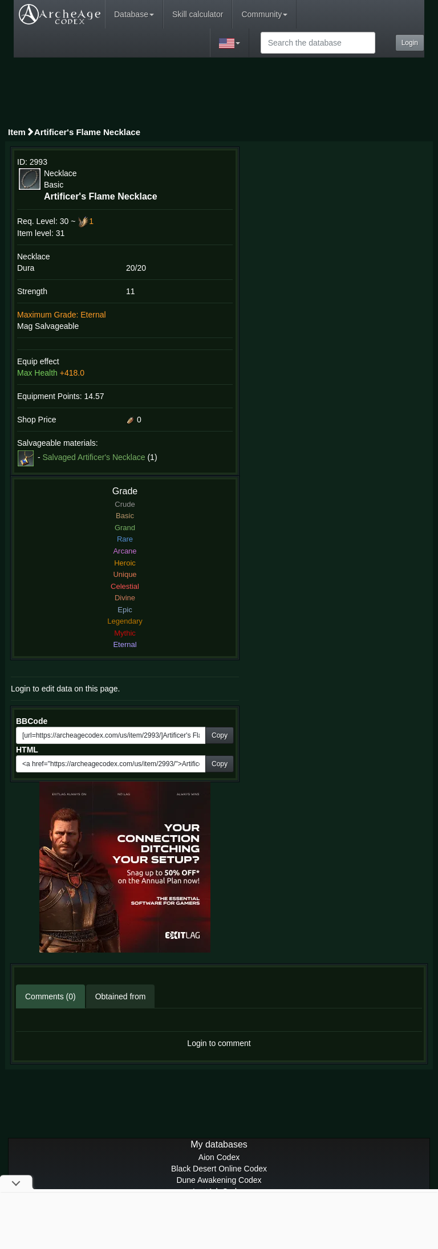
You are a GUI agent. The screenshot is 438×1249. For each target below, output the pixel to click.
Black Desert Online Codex (219, 1168)
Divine (125, 597)
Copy (220, 735)
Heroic (125, 563)
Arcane (124, 551)
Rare (125, 539)
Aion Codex (219, 1157)
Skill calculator (197, 14)
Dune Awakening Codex (218, 1180)
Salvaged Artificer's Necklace (93, 457)
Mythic (125, 633)
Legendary (124, 621)
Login (410, 43)
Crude (125, 504)
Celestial (125, 586)
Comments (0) (50, 996)
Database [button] (134, 14)
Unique (124, 574)
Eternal (124, 644)
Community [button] (264, 14)
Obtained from (120, 996)
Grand (125, 527)
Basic (125, 515)
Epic (124, 609)
